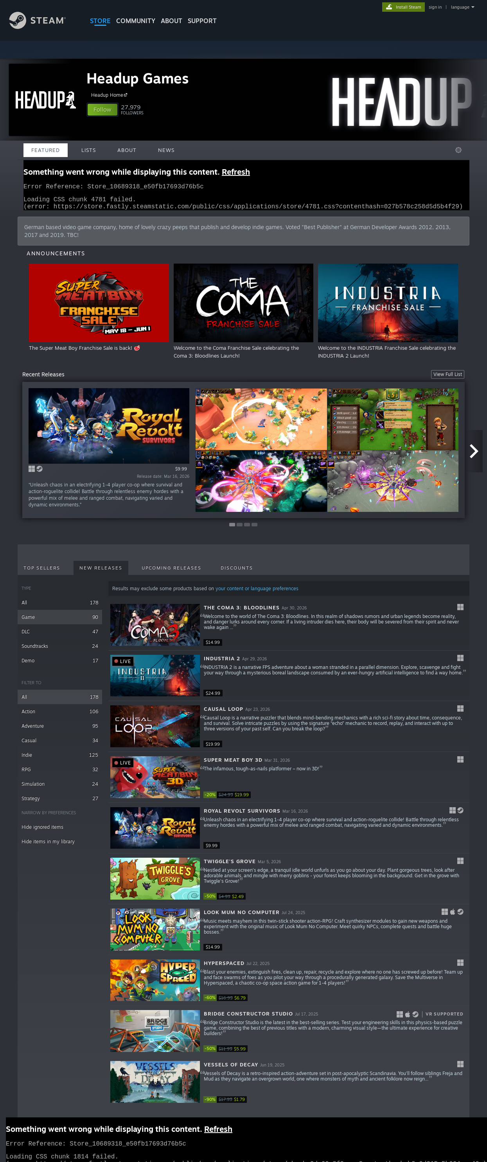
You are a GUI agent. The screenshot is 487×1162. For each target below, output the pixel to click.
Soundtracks (60, 650)
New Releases (100, 572)
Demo (60, 665)
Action (60, 716)
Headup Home (110, 95)
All (60, 607)
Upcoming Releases (171, 572)
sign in (435, 7)
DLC (60, 636)
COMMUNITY (135, 21)
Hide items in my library (48, 846)
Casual (60, 745)
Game (60, 621)
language (460, 7)
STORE (100, 21)
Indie (60, 759)
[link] (227, 799)
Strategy (60, 803)
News (166, 150)
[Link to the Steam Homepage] (43, 26)
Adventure (60, 730)
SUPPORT (202, 21)
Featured (45, 150)
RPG (60, 774)
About (171, 21)
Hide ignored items (42, 832)
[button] (102, 110)
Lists (88, 150)
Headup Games (137, 78)
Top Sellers (41, 572)
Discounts (237, 572)
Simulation (60, 788)
